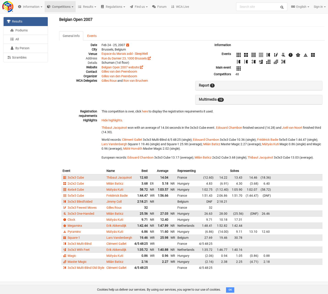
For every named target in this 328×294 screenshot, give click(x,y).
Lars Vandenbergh (114, 144)
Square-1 (71, 237)
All (14, 39)
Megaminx (72, 225)
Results (14, 21)
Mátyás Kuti (270, 144)
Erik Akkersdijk (116, 225)
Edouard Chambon (229, 127)
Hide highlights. (112, 120)
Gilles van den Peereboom (119, 71)
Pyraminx (71, 231)
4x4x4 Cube (73, 189)
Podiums (19, 30)
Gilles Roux (109, 80)
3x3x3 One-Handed (78, 213)
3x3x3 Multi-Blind (76, 243)
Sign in (320, 6)
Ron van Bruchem (135, 80)
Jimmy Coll (114, 201)
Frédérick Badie (267, 139)
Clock (68, 219)
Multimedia (211, 99)
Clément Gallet (132, 139)
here (145, 111)
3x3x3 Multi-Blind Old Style (83, 268)
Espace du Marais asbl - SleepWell (125, 53)
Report (207, 85)
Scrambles (17, 57)
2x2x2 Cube (73, 183)
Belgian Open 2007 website (120, 67)
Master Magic (74, 261)
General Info (71, 36)
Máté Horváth (132, 148)
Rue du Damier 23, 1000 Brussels (124, 58)
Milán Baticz (211, 144)
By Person (19, 48)
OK (230, 289)
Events (92, 36)
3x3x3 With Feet (76, 249)
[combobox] (261, 6)
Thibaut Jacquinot (114, 127)
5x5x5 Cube (73, 195)
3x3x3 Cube (73, 177)
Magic (69, 255)
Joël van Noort (292, 127)
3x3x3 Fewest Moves (79, 207)
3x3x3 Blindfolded (77, 201)
